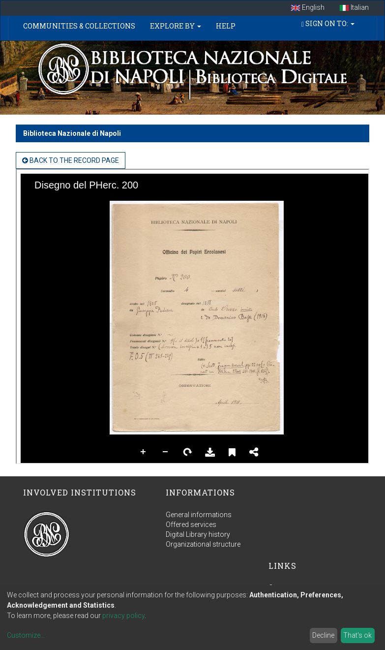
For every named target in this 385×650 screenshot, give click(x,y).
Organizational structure (203, 544)
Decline (323, 635)
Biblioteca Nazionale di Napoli (72, 133)
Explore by (175, 26)
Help (226, 26)
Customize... (26, 635)
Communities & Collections (79, 26)
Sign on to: (328, 23)
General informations (199, 515)
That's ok (357, 635)
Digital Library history (198, 534)
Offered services (191, 524)
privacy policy (123, 615)
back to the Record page (70, 160)
